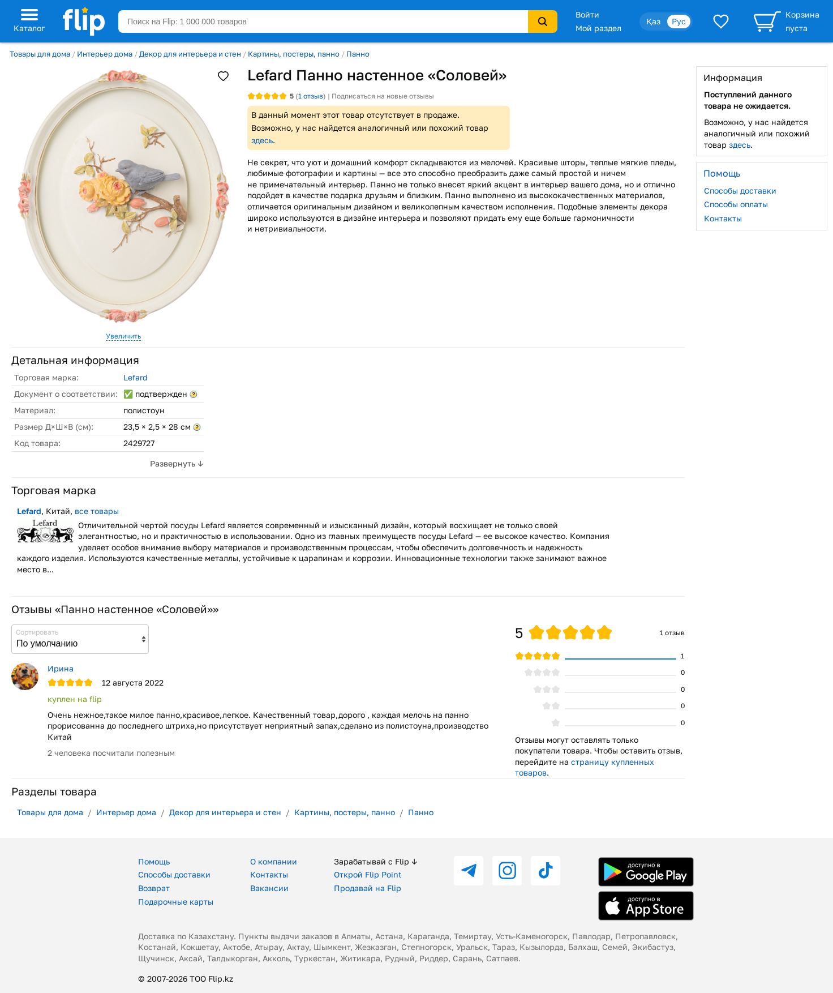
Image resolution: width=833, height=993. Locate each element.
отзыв (310, 96)
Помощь (154, 861)
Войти (587, 14)
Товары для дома (40, 53)
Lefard (135, 377)
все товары (97, 511)
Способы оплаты (736, 204)
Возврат (154, 888)
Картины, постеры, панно (294, 53)
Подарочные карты (175, 901)
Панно (358, 53)
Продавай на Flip (367, 888)
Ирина (61, 668)
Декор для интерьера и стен (190, 53)
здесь (262, 140)
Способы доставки (740, 190)
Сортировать (37, 632)
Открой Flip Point (368, 874)
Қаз (653, 21)
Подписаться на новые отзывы (383, 96)
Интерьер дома (104, 53)
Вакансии (269, 888)
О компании (273, 861)
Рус (679, 21)
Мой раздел (598, 28)
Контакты (723, 218)
